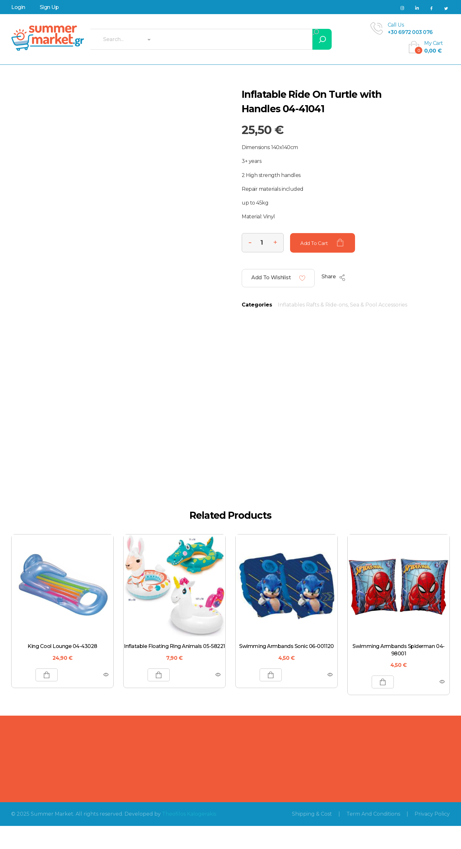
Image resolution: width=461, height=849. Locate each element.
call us (396, 25)
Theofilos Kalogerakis (189, 814)
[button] (275, 242)
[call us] (376, 28)
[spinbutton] (263, 242)
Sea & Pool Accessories (378, 305)
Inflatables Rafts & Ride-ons (313, 305)
